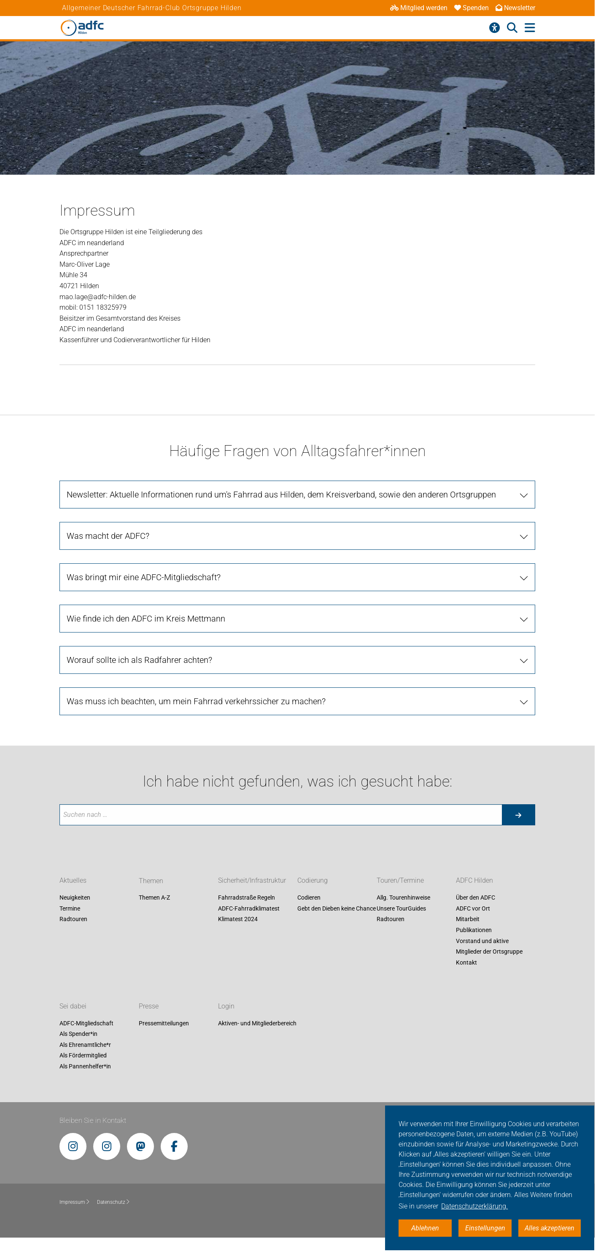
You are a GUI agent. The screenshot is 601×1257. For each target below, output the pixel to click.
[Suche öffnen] (512, 28)
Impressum (74, 1202)
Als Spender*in (78, 1034)
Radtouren (73, 919)
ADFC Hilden (474, 881)
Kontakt (466, 962)
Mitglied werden (418, 8)
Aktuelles (72, 881)
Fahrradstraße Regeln (246, 898)
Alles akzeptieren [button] (549, 1228)
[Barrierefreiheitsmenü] (494, 28)
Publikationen (474, 930)
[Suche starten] (518, 815)
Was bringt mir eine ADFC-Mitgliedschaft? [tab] (144, 577)
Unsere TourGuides (401, 908)
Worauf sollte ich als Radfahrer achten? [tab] (139, 660)
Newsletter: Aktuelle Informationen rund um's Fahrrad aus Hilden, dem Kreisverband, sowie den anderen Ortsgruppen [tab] (281, 494)
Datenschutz (113, 1202)
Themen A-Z (154, 898)
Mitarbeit (468, 919)
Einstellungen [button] (485, 1228)
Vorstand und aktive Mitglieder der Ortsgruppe (489, 946)
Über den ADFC (475, 898)
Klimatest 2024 (238, 919)
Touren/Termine (400, 881)
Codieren (309, 898)
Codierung (312, 881)
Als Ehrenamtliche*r (85, 1044)
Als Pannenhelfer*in (85, 1066)
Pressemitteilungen (164, 1023)
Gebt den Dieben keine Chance (336, 908)
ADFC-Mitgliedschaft (86, 1023)
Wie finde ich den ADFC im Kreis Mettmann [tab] (146, 619)
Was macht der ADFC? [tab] (108, 536)
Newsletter (515, 8)
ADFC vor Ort (473, 908)
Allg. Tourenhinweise (403, 898)
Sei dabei (72, 1006)
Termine (69, 908)
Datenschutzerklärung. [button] (474, 1206)
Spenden (471, 8)
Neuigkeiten (74, 898)
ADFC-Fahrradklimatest (249, 908)
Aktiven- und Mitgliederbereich (257, 1023)
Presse (149, 1006)
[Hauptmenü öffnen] (530, 28)
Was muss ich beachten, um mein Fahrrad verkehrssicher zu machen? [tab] (196, 701)
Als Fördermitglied (83, 1055)
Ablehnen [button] (425, 1228)
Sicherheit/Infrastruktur (252, 881)
